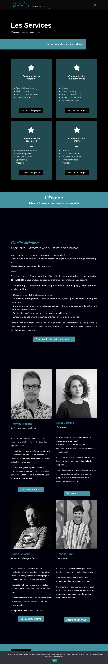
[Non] (105, 658)
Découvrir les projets (31, 110)
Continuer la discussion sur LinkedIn (54, 339)
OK (54, 660)
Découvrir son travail (31, 489)
